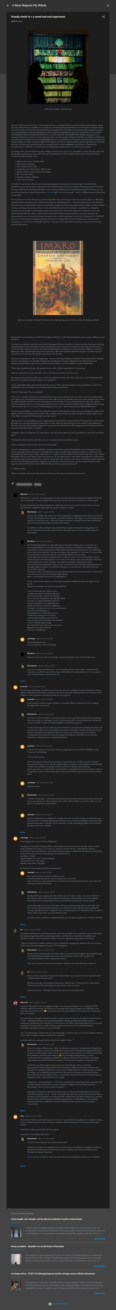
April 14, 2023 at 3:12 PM (46, 950)
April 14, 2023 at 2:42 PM (46, 795)
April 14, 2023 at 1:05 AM (44, 783)
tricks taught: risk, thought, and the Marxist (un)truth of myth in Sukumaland (46, 1219)
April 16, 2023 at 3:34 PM (33, 1116)
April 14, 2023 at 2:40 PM (46, 666)
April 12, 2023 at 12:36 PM (44, 699)
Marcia (50, 192)
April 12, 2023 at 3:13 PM (46, 714)
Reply (22, 681)
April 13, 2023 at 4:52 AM (44, 541)
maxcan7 (24, 686)
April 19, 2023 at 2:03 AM (46, 1044)
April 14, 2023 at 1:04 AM (44, 639)
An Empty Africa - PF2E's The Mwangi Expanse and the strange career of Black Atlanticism (53, 1273)
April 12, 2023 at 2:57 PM (46, 512)
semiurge (31, 638)
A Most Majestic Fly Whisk (29, 6)
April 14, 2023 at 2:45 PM (44, 815)
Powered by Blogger (58, 1304)
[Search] (108, 6)
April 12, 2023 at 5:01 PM (44, 873)
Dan (59, 192)
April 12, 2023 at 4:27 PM (37, 838)
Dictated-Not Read (24, 484)
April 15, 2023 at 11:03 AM (37, 1002)
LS (21, 930)
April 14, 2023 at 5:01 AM (44, 654)
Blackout (24, 494)
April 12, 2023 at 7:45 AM (37, 494)
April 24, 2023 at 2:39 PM (38, 972)
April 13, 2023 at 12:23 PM (31, 930)
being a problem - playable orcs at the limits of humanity (37, 1246)
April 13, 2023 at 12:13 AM (46, 892)
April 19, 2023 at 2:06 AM (46, 1139)
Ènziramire (32, 512)
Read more (99, 1239)
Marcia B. (24, 1002)
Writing (37, 484)
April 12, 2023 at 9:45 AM (37, 687)
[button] (103, 17)
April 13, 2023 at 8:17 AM (44, 746)
